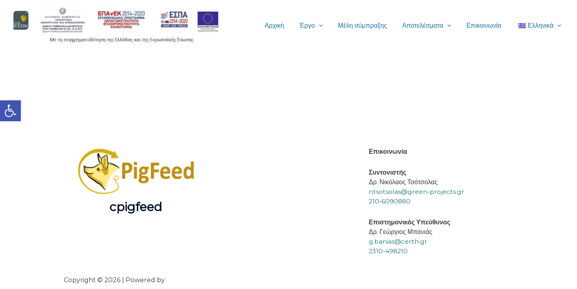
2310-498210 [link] (389, 251)
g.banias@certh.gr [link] (398, 241)
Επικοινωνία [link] (487, 25)
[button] (329, 25)
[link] (10, 110)
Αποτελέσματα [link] (432, 25)
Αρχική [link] (287, 25)
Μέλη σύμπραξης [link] (370, 25)
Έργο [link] (321, 25)
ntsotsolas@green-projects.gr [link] (416, 191)
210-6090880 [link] (390, 201)
